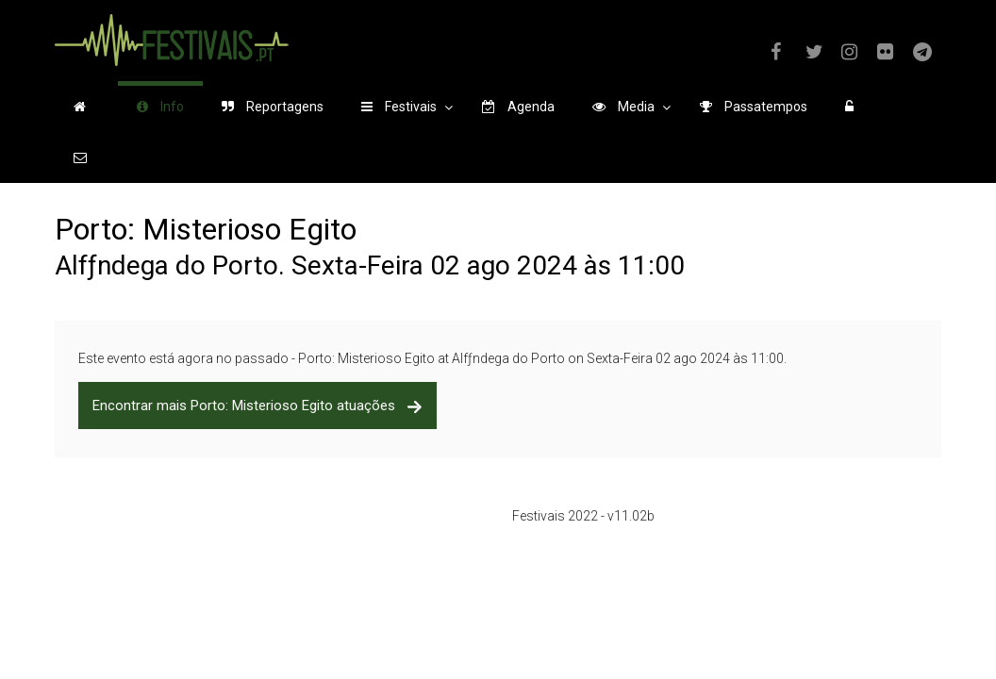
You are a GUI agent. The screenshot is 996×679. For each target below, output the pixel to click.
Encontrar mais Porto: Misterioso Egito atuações (257, 405)
